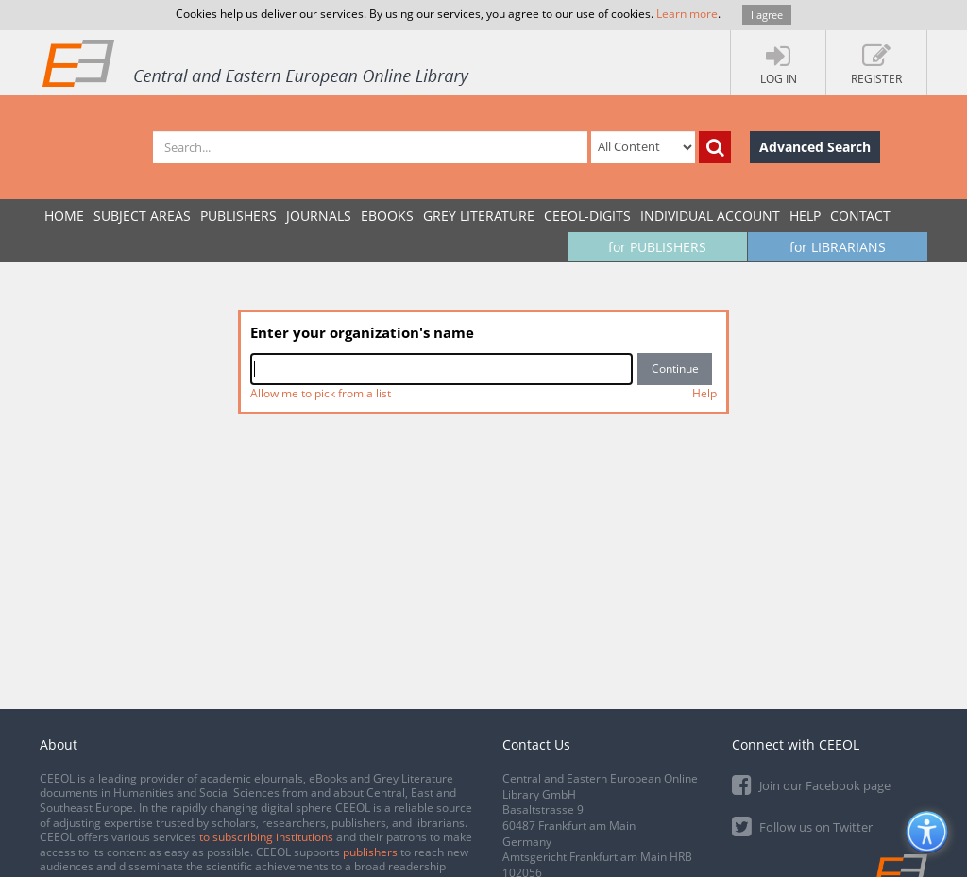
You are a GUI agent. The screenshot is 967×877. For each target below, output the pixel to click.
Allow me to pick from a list (320, 393)
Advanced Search (815, 147)
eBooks (387, 216)
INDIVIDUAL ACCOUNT (710, 216)
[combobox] (441, 369)
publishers (370, 852)
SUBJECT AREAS (142, 216)
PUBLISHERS (238, 216)
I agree (767, 15)
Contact (860, 216)
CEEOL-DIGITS (587, 216)
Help (805, 216)
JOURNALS (318, 216)
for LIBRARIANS (837, 247)
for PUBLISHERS (657, 247)
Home (64, 216)
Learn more (687, 14)
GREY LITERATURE (478, 216)
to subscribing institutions (266, 837)
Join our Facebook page (811, 784)
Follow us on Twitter (802, 825)
